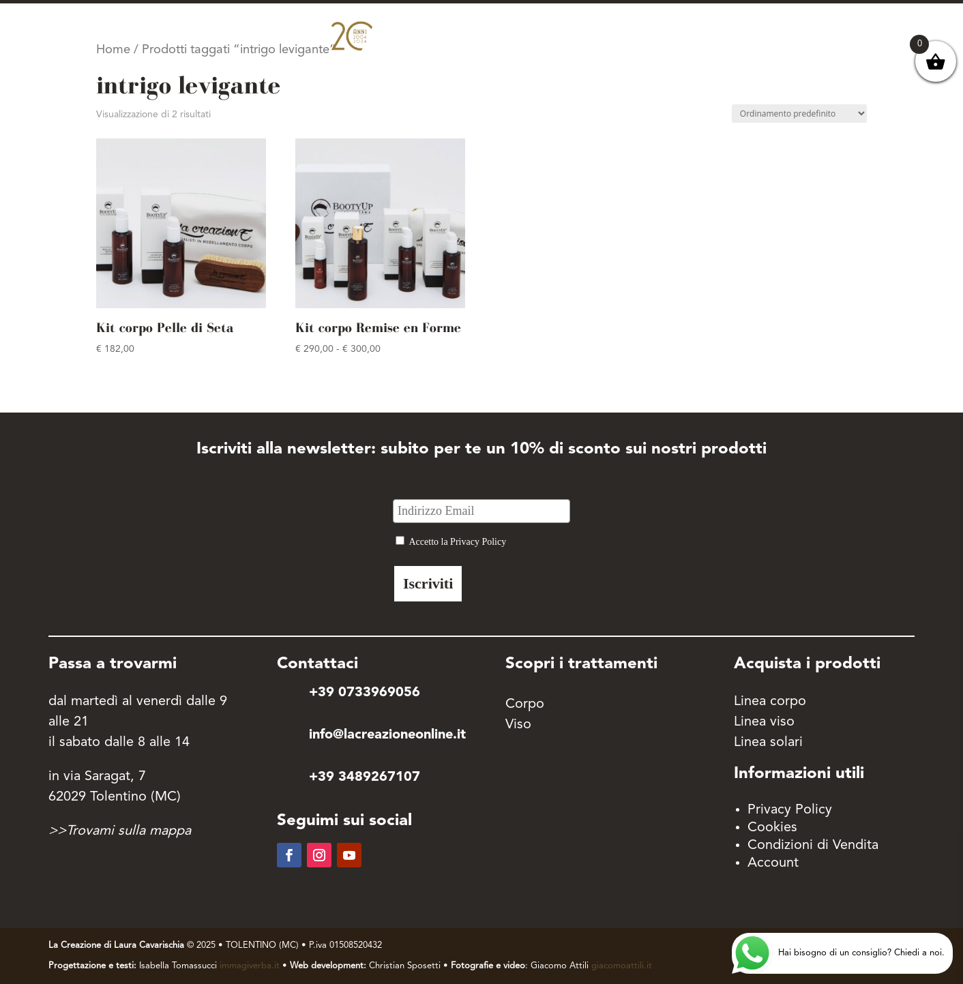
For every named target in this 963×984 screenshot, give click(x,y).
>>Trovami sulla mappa (119, 831)
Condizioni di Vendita (812, 845)
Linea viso (764, 722)
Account (773, 863)
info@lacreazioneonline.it (387, 735)
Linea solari (768, 742)
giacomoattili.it (621, 965)
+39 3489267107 (364, 777)
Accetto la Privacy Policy (457, 542)
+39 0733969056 (364, 693)
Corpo (524, 704)
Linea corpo (770, 702)
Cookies (772, 828)
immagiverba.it (250, 965)
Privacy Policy (789, 810)
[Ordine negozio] (799, 113)
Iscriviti (428, 583)
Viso (518, 725)
